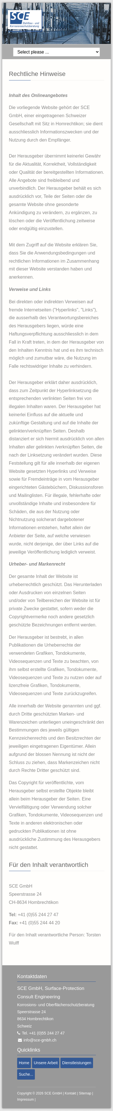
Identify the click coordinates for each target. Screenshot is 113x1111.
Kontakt (70, 1093)
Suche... (26, 1074)
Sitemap (85, 1093)
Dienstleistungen (76, 1063)
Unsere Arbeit (46, 1063)
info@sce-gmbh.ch (40, 1040)
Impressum (25, 1099)
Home (24, 1063)
